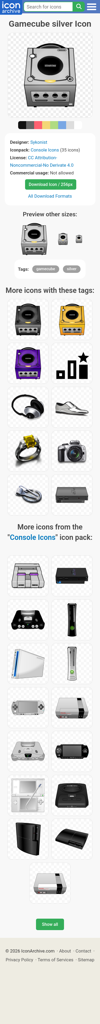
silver (72, 268)
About (65, 951)
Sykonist (38, 142)
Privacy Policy (19, 959)
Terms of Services (55, 959)
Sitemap (86, 959)
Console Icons (45, 150)
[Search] (79, 7)
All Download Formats (50, 196)
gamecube (45, 268)
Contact (83, 951)
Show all (50, 924)
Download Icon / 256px (51, 184)
